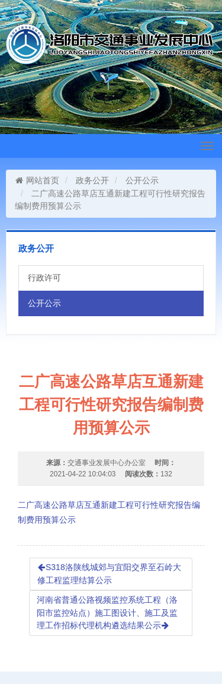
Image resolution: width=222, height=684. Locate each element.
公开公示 (142, 180)
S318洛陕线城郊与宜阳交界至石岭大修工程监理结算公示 (109, 573)
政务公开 (92, 180)
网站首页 (37, 180)
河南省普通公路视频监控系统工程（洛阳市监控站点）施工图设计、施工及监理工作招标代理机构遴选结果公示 (107, 612)
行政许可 (44, 277)
